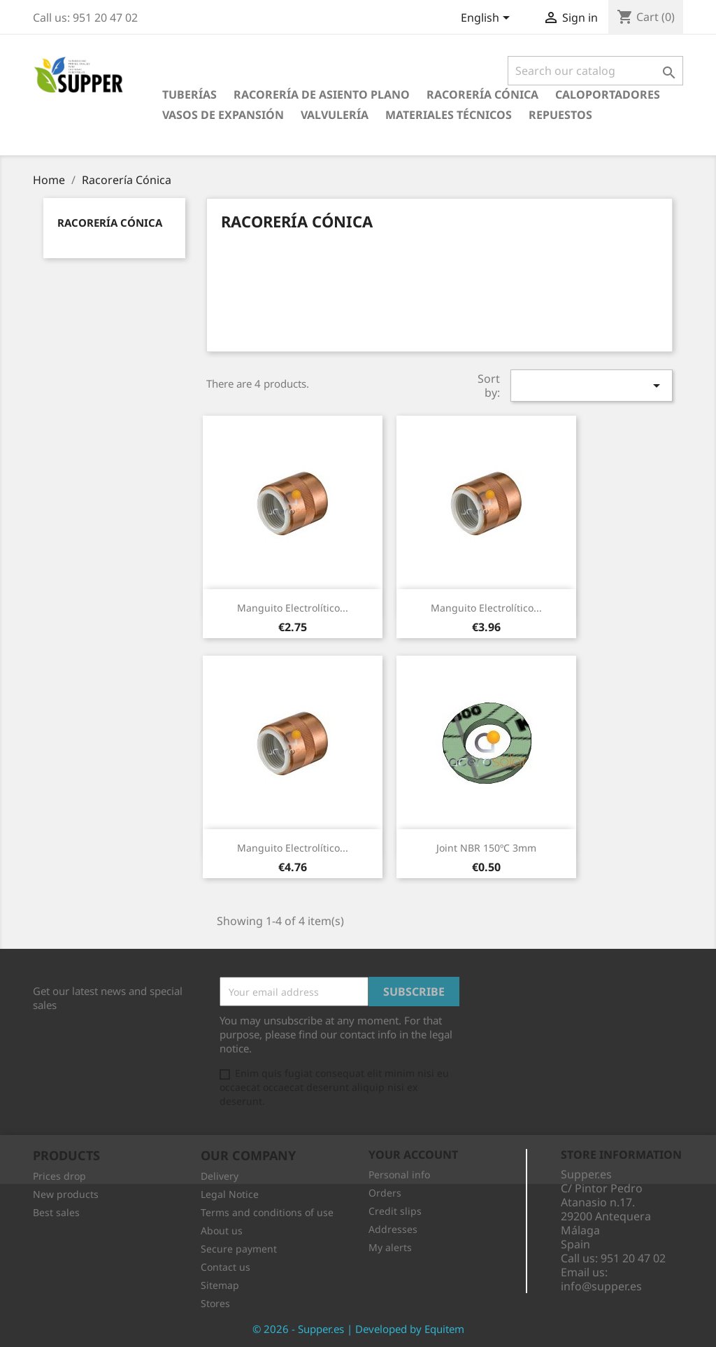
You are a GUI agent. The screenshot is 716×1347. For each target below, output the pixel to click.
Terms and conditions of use (267, 1212)
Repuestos (560, 114)
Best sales (56, 1212)
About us (222, 1230)
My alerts (390, 1247)
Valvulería (334, 114)
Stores (215, 1303)
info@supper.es (601, 1286)
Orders (384, 1192)
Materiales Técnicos (448, 114)
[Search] (595, 70)
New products (66, 1194)
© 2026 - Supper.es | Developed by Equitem (358, 1329)
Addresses (392, 1229)
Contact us (225, 1267)
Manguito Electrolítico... (292, 607)
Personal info (399, 1174)
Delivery (219, 1176)
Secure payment (239, 1248)
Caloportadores (607, 94)
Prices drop (59, 1176)
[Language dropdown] (488, 18)
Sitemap (220, 1285)
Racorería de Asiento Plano (322, 94)
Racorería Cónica (482, 94)
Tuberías (189, 94)
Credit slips (395, 1211)
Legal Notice (230, 1194)
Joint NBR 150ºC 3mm (486, 847)
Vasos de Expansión (223, 114)
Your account (413, 1154)
